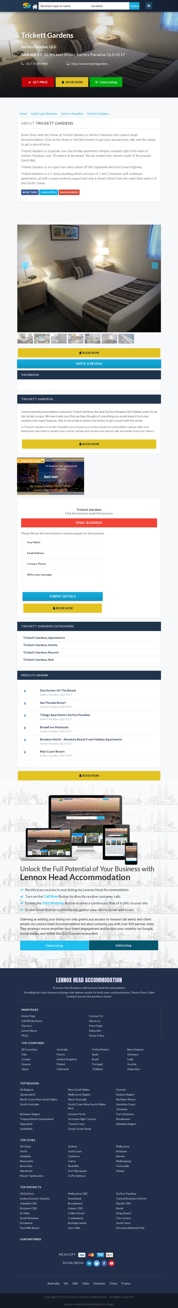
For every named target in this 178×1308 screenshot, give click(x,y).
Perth (23, 1151)
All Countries (29, 1049)
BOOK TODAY (30, 192)
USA (75, 1283)
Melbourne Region (79, 1094)
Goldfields (26, 1128)
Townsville (122, 1166)
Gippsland (26, 1123)
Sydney (72, 1146)
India (130, 1059)
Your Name (33, 542)
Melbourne (122, 1146)
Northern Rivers (126, 1099)
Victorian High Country (82, 1119)
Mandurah (26, 1170)
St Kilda (24, 1213)
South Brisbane (29, 1218)
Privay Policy (96, 1035)
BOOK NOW (72, 82)
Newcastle (26, 1161)
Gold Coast (75, 1151)
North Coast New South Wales (39, 1099)
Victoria (121, 1089)
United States (100, 1049)
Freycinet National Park (130, 1227)
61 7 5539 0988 (36, 63)
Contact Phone (36, 563)
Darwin (120, 1156)
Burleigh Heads (77, 1223)
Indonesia (63, 1069)
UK (66, 1283)
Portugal (97, 1064)
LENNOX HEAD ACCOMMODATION (89, 980)
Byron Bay (26, 1166)
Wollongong (123, 1161)
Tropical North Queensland (36, 1119)
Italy (24, 1054)
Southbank (74, 1198)
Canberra (73, 1156)
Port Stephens (125, 1114)
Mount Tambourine (31, 1175)
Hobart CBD (75, 1208)
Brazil (95, 1059)
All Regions (27, 1089)
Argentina (133, 1069)
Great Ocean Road (79, 1128)
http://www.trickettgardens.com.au (94, 63)
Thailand (97, 1069)
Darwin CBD (123, 1203)
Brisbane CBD (28, 1208)
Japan (24, 1069)
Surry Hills (74, 1227)
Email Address (35, 553)
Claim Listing (106, 82)
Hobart (120, 1170)
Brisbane (121, 1151)
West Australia (77, 1099)
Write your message (39, 574)
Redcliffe (73, 1166)
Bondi (119, 1208)
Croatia (25, 1059)
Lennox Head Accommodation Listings (89, 1304)
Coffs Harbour (76, 1175)
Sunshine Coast (125, 1104)
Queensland (27, 1094)
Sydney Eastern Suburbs (35, 1198)
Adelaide (25, 1156)
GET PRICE (38, 82)
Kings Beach (123, 1213)
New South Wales (79, 1089)
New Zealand (135, 1049)
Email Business (69, 192)
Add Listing (123, 945)
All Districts (27, 1193)
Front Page (96, 1025)
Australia (62, 1049)
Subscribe (95, 1030)
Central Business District (131, 1198)
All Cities (25, 1146)
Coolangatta (75, 1218)
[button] (28, 278)
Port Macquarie (77, 1170)
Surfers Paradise (126, 1193)
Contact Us (96, 1016)
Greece (26, 1064)
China (113, 1283)
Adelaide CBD (28, 1203)
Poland (61, 1064)
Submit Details (63, 596)
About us (94, 1020)
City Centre (123, 1218)
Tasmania (121, 1109)
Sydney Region (125, 1094)
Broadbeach (75, 1203)
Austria (131, 1064)
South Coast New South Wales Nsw (87, 1106)
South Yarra (123, 1223)
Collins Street (76, 1213)
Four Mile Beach (29, 1227)
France (61, 1054)
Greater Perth (76, 1114)
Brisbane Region (30, 1114)
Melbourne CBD (78, 1193)
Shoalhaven (123, 1119)
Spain (95, 1054)
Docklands (26, 1223)
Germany (132, 1054)
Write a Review (89, 364)
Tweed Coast (76, 1123)
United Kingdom (67, 1059)
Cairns (72, 1161)
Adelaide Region (126, 1123)
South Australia (29, 1104)
